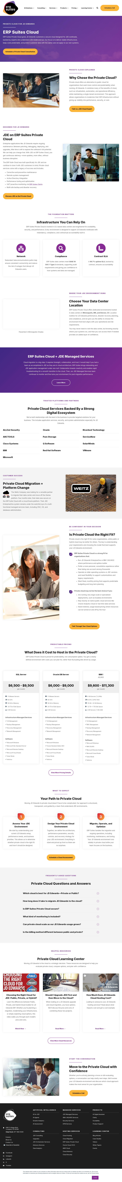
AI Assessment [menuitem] (38, 1124)
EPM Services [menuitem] (67, 1124)
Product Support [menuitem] (98, 1124)
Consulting (41, 8)
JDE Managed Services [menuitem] (70, 1114)
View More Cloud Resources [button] (61, 1041)
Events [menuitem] (95, 1148)
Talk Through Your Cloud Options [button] (84, 626)
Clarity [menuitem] (95, 1117)
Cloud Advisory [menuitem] (67, 1151)
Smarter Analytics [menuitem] (38, 1120)
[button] (97, 8)
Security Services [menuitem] (68, 1120)
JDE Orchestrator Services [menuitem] (41, 1141)
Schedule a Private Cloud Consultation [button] (20, 52)
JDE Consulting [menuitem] (38, 1135)
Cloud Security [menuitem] (67, 1154)
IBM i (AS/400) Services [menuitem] (70, 1117)
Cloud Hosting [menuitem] (67, 1135)
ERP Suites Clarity (36, 184)
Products (64, 8)
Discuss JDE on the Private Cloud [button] (18, 196)
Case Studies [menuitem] (97, 1138)
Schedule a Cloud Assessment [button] (61, 857)
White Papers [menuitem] (97, 1145)
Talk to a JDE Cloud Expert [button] (82, 109)
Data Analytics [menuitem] (37, 1148)
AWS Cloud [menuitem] (66, 1148)
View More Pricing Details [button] (61, 772)
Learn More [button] (61, 382)
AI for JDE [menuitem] (36, 1114)
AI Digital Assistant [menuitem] (99, 1114)
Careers (8, 1137)
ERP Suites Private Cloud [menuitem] (71, 1141)
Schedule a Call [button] (110, 8)
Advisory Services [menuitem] (38, 1145)
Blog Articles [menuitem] (97, 1135)
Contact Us (9, 1142)
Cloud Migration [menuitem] (68, 1138)
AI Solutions (29, 8)
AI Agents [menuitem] (36, 1117)
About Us (9, 1140)
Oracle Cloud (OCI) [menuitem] (69, 1145)
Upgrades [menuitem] (36, 1138)
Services (53, 8)
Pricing (75, 8)
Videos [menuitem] (95, 1141)
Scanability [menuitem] (96, 1120)
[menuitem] (29, 8)
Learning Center (87, 8)
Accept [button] (95, 1177)
